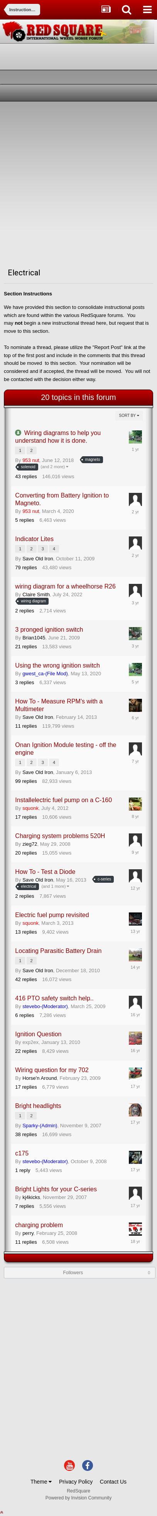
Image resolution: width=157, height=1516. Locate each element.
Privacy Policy (76, 1482)
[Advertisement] (78, 183)
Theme (41, 1482)
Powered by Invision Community (78, 1498)
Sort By (129, 415)
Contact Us (113, 1482)
